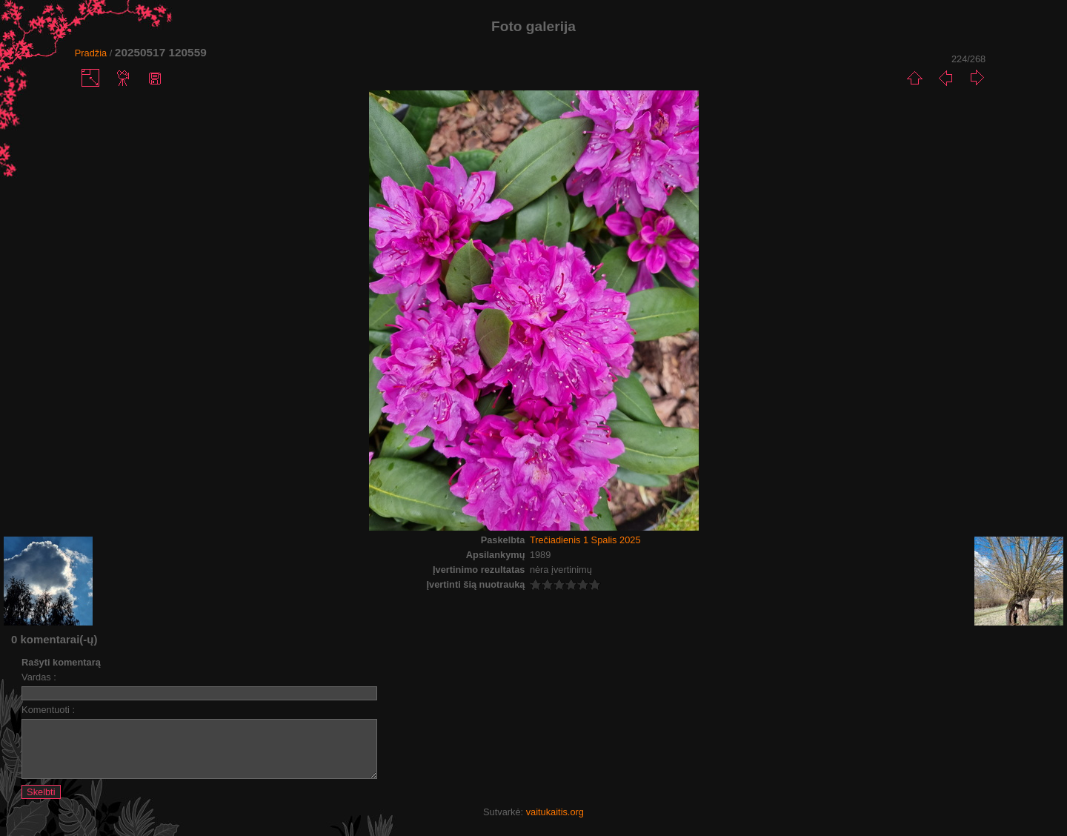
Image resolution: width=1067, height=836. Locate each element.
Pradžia (91, 53)
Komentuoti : (48, 709)
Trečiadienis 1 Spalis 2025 (585, 539)
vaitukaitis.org (555, 823)
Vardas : (38, 677)
